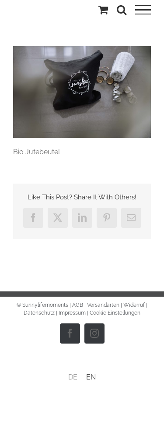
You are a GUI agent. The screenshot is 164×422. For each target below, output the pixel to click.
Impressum (72, 313)
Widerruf (134, 305)
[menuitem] (73, 377)
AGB (77, 305)
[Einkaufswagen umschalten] (103, 9)
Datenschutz (39, 313)
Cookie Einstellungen (115, 313)
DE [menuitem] (72, 377)
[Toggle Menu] (143, 10)
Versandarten (103, 305)
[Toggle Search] (121, 9)
